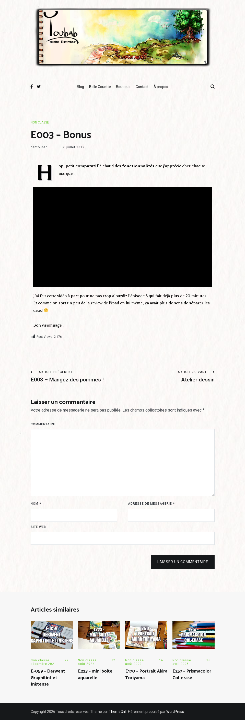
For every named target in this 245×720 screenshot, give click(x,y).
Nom (36, 503)
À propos (161, 87)
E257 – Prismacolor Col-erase (191, 674)
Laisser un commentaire (182, 562)
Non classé (40, 122)
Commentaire (43, 424)
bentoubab (39, 147)
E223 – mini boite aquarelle (95, 674)
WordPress (175, 712)
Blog (80, 87)
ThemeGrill (117, 712)
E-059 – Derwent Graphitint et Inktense (48, 677)
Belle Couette (100, 87)
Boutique (123, 87)
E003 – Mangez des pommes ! (77, 376)
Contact (142, 87)
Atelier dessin (169, 376)
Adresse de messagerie (151, 503)
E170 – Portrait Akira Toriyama (146, 674)
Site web (38, 527)
